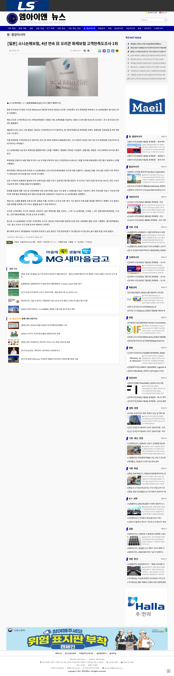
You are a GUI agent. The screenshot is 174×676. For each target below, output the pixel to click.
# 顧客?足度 (62, 242)
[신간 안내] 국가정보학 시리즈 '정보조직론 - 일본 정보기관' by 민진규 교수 (49, 292)
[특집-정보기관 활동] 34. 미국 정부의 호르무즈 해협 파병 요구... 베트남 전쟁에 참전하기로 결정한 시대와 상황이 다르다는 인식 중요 (69, 275)
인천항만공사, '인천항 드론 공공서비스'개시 (144, 518)
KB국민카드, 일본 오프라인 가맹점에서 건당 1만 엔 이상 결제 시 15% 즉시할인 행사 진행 (54, 301)
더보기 (164, 137)
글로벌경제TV (102, 653)
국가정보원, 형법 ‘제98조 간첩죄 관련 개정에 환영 (147, 582)
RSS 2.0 (163, 13)
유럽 (110, 28)
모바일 (113, 653)
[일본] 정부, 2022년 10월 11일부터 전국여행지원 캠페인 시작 (44, 325)
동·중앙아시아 (89, 28)
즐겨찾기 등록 (151, 13)
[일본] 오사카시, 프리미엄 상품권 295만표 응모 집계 (40, 334)
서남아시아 (130, 28)
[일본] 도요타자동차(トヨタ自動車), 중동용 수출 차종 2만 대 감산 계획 (48, 309)
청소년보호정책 (70, 653)
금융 (31, 28)
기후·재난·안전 (74, 28)
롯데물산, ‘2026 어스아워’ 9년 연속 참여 (143, 461)
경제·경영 (22, 28)
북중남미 (101, 28)
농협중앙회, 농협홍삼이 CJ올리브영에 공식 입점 (146, 232)
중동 (139, 28)
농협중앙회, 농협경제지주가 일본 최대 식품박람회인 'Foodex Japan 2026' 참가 (51, 284)
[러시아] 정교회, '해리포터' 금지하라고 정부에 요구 (40, 350)
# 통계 (39, 242)
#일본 (17, 242)
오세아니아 (158, 28)
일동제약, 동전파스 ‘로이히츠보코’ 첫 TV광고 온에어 (147, 59)
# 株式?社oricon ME (27, 242)
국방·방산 (61, 28)
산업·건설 (40, 28)
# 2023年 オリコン (50, 242)
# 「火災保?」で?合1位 (83, 242)
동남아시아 (118, 28)
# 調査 (71, 242)
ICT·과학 (50, 28)
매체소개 (58, 653)
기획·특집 (12, 28)
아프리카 (147, 28)
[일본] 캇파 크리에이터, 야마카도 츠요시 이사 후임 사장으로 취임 (45, 342)
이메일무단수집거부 (86, 653)
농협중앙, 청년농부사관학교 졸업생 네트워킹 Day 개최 (147, 75)
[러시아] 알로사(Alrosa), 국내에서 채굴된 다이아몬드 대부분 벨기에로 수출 (49, 359)
